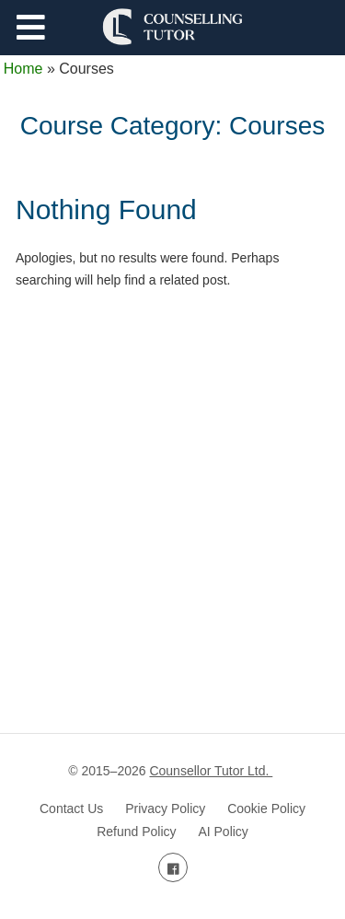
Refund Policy (136, 831)
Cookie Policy (266, 808)
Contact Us (71, 808)
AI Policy (222, 831)
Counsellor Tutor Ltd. (210, 770)
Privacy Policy (165, 808)
